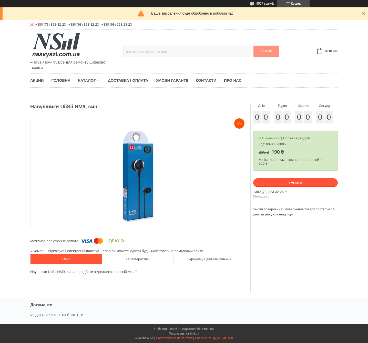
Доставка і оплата (128, 80)
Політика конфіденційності (214, 338)
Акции (37, 80)
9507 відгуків (265, 3)
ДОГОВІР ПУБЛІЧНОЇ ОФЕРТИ (59, 315)
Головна (61, 80)
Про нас (233, 80)
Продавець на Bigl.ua (184, 333)
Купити (295, 183)
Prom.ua (208, 329)
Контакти (206, 80)
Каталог (87, 80)
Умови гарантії (172, 80)
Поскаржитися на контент (174, 338)
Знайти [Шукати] (266, 51)
